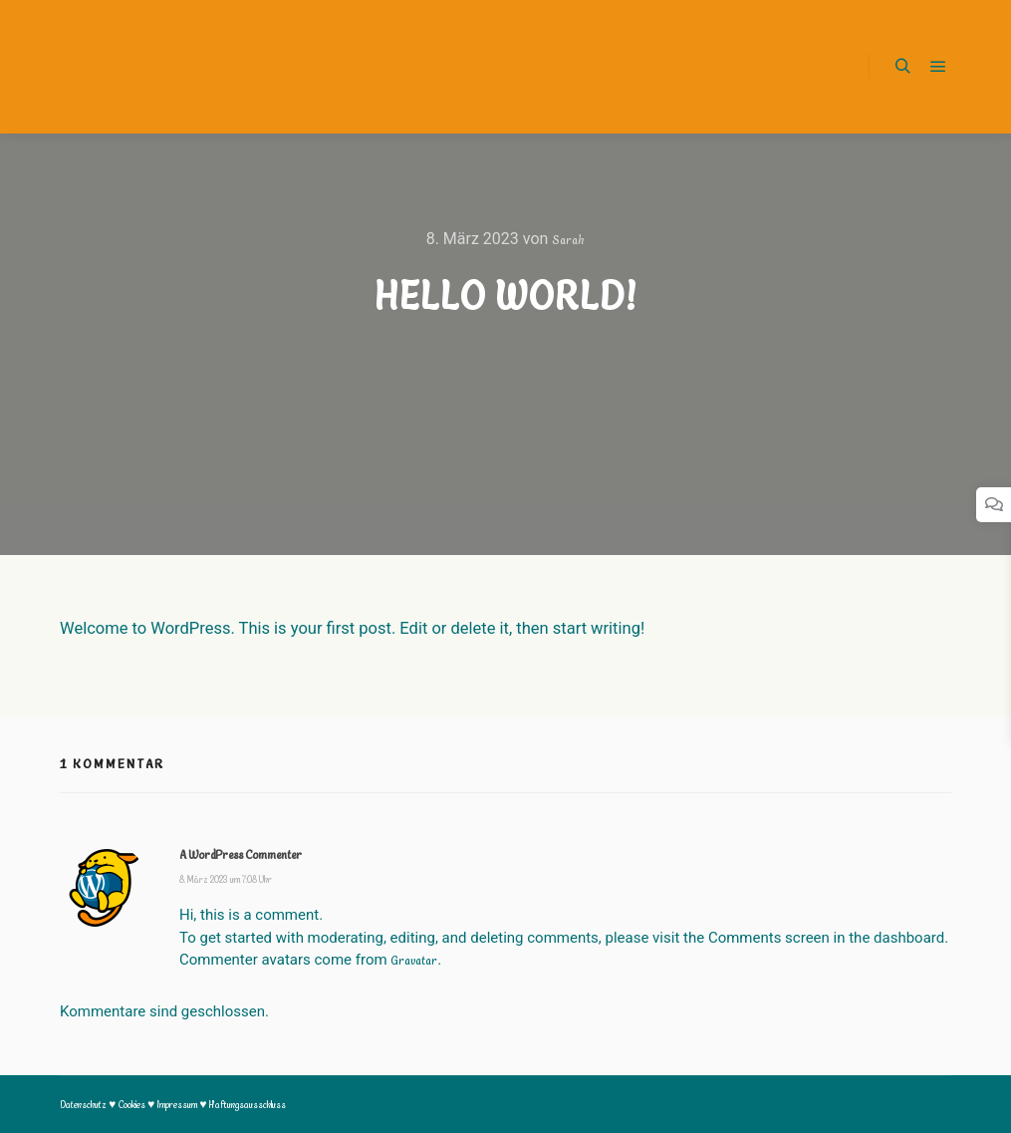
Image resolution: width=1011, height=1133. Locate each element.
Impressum (178, 1105)
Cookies (133, 1105)
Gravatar (413, 961)
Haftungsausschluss (247, 1105)
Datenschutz (84, 1105)
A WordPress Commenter (240, 855)
